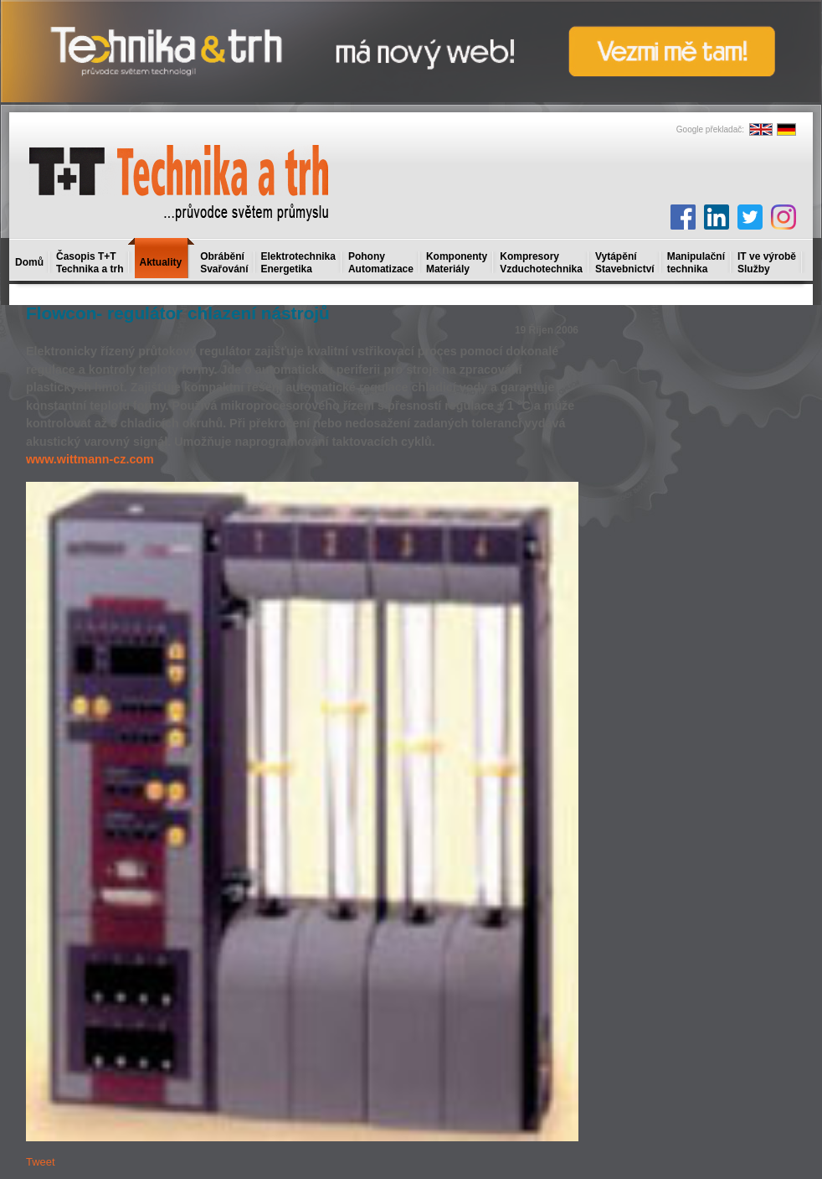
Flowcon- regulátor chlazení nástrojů (178, 313)
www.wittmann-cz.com (90, 459)
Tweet (40, 1162)
